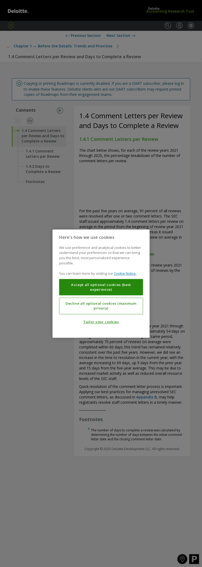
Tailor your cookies (101, 321)
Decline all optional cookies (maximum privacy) (101, 305)
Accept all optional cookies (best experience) (101, 287)
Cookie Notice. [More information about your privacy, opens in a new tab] (125, 273)
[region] (101, 283)
